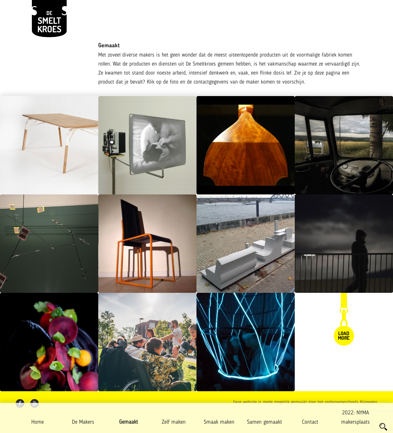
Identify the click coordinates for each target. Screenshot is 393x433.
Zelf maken (174, 422)
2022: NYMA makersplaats (355, 417)
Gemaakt (128, 422)
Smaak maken (219, 422)
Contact (310, 422)
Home (37, 422)
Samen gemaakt (264, 422)
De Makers (83, 422)
